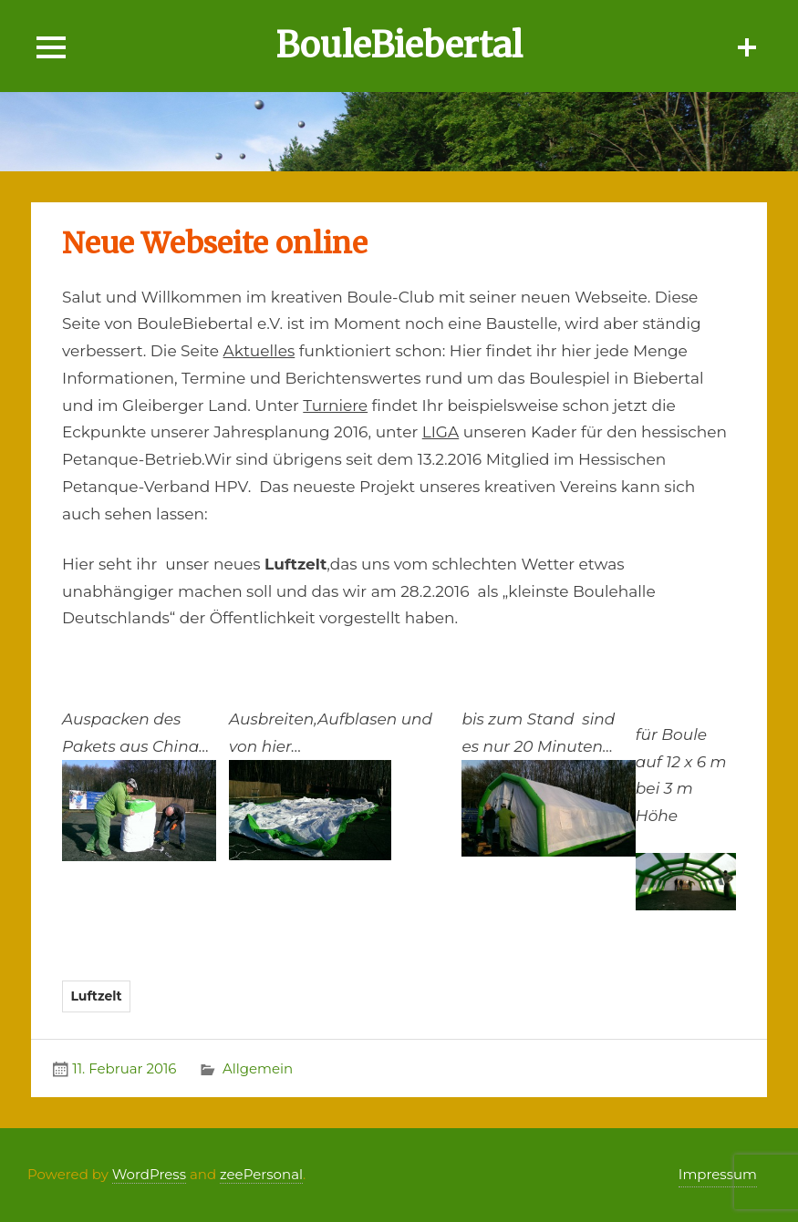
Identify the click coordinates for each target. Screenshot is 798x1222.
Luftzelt (95, 996)
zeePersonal (261, 1174)
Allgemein (258, 1068)
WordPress (149, 1174)
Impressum (718, 1174)
